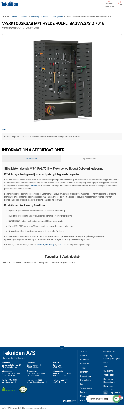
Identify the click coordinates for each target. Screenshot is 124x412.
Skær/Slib (84, 360)
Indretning (35, 17)
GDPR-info (108, 371)
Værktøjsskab (57, 17)
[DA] (10, 3)
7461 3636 (13, 380)
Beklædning (85, 376)
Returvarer (108, 386)
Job (105, 367)
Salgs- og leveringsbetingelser (112, 357)
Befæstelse (85, 380)
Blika (4, 129)
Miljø (105, 363)
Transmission (86, 388)
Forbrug (83, 392)
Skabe (45, 17)
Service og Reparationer (109, 380)
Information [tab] (31, 158)
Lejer (82, 384)
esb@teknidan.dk (60, 382)
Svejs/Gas (84, 364)
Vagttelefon (108, 375)
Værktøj (83, 355)
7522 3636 (64, 380)
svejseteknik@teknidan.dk (37, 382)
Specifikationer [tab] (90, 158)
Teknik (83, 368)
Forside (14, 17)
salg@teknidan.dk (9, 382)
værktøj (34, 186)
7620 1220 (37, 380)
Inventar (24, 17)
